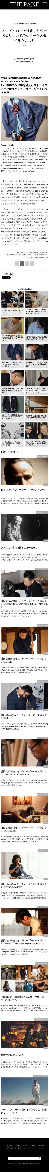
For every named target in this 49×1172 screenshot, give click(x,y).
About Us (10, 1145)
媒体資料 (41, 1145)
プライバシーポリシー (26, 1148)
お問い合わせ (11, 1148)
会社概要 (32, 1145)
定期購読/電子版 (21, 1145)
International (40, 1148)
